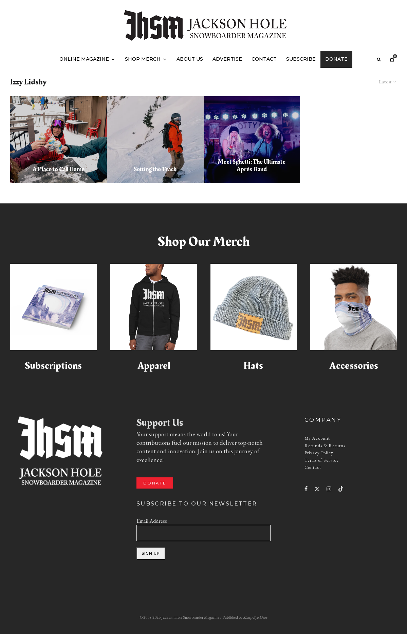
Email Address (151, 520)
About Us (190, 59)
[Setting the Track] (155, 139)
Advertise (227, 59)
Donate (336, 59)
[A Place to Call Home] (58, 139)
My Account (317, 438)
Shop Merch (143, 59)
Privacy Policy (318, 453)
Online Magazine (84, 59)
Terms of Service (321, 460)
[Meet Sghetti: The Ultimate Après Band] (252, 139)
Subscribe (301, 59)
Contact (264, 59)
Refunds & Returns (324, 446)
